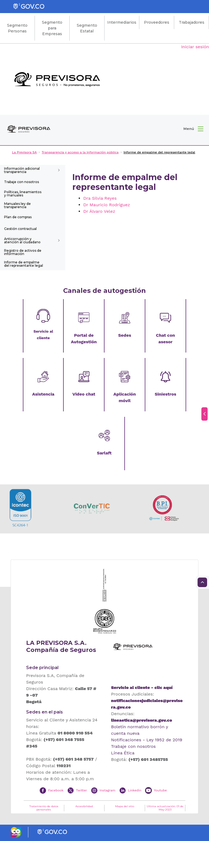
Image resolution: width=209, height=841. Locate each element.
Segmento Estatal (87, 28)
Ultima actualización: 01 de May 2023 (165, 808)
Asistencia (43, 394)
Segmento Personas (17, 28)
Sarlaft (104, 453)
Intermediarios (121, 22)
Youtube (160, 790)
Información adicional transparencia (22, 170)
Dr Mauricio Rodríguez (106, 204)
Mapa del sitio (124, 806)
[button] (193, 128)
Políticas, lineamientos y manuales (22, 193)
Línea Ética (122, 752)
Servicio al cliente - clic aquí (142, 687)
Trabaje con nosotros (21, 182)
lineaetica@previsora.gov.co (141, 720)
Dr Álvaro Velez (99, 211)
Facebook (55, 790)
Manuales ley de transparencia (17, 205)
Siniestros (165, 394)
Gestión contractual (20, 229)
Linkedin (134, 790)
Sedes (124, 335)
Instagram (107, 790)
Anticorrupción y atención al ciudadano (22, 240)
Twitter (81, 790)
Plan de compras (18, 217)
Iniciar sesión (195, 46)
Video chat (83, 394)
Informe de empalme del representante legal (23, 264)
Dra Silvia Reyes (100, 198)
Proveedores (156, 22)
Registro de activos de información (22, 252)
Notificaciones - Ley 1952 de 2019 (146, 739)
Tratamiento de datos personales (43, 808)
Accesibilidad (84, 806)
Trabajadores (191, 22)
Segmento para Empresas (52, 28)
